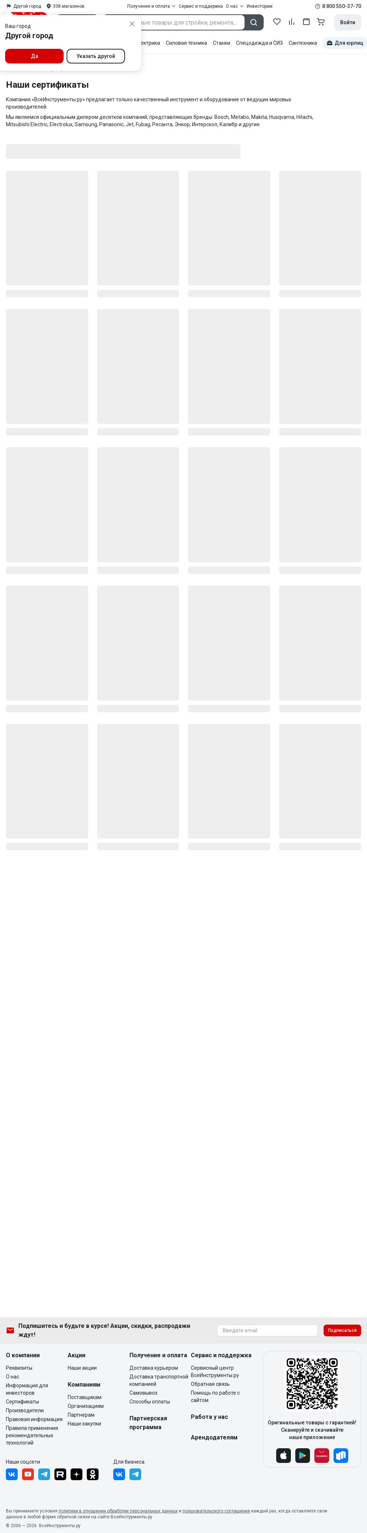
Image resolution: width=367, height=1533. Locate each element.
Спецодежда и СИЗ (259, 43)
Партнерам (81, 1415)
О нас (12, 1377)
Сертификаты (22, 1402)
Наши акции (82, 1368)
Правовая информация (34, 1419)
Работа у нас (209, 1416)
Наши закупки (84, 1424)
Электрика (147, 43)
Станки (221, 43)
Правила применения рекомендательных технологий (32, 1435)
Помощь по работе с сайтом (215, 1396)
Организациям (86, 1406)
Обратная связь (210, 1384)
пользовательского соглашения (216, 1511)
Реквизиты (19, 1368)
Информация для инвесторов (27, 1389)
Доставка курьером (153, 1368)
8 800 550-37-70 (341, 6)
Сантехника (303, 43)
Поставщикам (84, 1397)
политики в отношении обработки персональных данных (118, 1511)
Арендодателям (214, 1437)
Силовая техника (186, 43)
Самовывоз (143, 1393)
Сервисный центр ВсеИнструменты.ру (215, 1371)
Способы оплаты (149, 1402)
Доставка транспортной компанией (158, 1380)
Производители (25, 1410)
